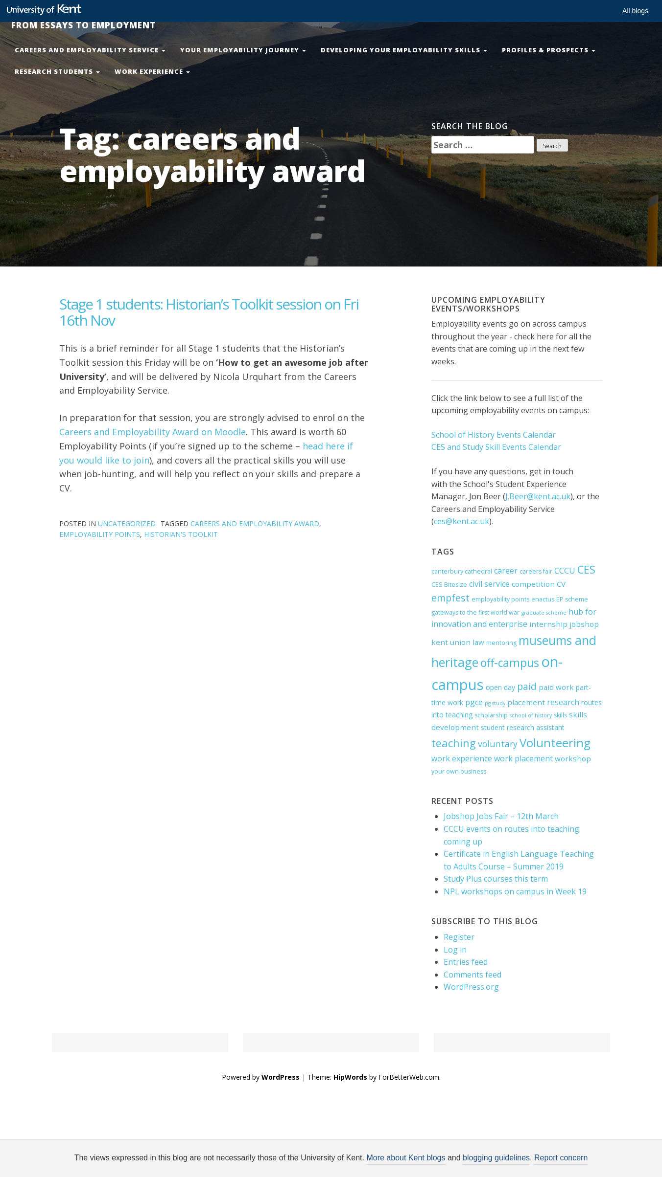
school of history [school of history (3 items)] (531, 715)
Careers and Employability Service (90, 49)
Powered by (261, 1077)
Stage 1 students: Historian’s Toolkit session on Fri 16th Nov (208, 312)
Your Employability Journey (243, 49)
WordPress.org (471, 986)
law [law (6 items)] (478, 642)
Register (459, 937)
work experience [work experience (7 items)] (461, 758)
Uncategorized (127, 523)
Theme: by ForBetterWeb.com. (374, 1077)
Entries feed (466, 961)
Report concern (561, 1158)
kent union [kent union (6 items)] (451, 642)
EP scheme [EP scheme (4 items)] (572, 599)
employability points (99, 534)
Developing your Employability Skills (404, 49)
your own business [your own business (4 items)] (458, 771)
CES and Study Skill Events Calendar (496, 447)
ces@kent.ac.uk (461, 521)
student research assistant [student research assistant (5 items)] (523, 727)
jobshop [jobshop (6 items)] (584, 624)
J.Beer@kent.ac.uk (537, 496)
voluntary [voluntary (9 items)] (498, 744)
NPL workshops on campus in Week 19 (515, 891)
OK (491, 1160)
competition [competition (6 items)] (533, 584)
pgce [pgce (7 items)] (474, 702)
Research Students (57, 71)
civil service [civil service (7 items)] (489, 583)
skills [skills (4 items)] (560, 715)
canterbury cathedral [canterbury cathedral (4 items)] (461, 571)
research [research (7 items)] (563, 702)
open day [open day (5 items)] (500, 687)
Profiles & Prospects (548, 49)
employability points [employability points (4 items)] (500, 599)
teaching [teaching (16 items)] (453, 743)
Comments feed (472, 974)
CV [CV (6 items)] (561, 584)
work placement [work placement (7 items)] (523, 758)
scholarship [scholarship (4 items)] (491, 715)
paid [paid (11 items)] (527, 686)
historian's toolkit (181, 534)
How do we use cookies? (405, 1160)
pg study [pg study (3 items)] (495, 703)
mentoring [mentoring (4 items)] (501, 643)
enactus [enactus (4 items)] (542, 599)
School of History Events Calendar (493, 434)
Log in (455, 949)
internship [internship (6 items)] (548, 624)
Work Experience (152, 71)
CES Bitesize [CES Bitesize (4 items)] (449, 584)
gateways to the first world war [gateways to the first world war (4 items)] (475, 612)
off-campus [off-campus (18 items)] (509, 662)
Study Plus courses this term (496, 878)
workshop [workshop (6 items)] (573, 758)
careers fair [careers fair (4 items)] (536, 571)
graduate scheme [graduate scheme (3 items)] (544, 612)
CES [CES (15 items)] (586, 569)
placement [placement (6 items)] (526, 702)
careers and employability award (254, 523)
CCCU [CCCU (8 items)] (564, 570)
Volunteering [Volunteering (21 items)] (555, 743)
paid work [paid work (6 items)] (556, 687)
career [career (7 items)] (506, 570)
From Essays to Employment (79, 25)
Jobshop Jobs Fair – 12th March (501, 816)
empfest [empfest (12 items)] (450, 597)
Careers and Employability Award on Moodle (152, 432)
